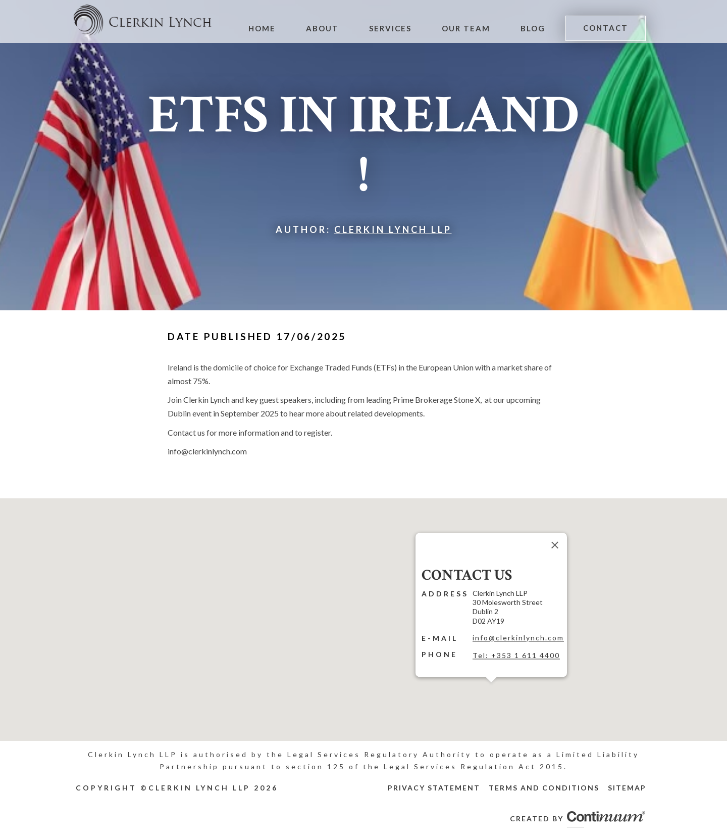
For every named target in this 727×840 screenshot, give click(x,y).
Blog (534, 28)
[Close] (555, 545)
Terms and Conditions (544, 787)
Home (267, 28)
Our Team (468, 28)
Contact (606, 27)
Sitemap (627, 787)
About (327, 28)
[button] (491, 688)
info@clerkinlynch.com (518, 637)
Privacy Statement (434, 787)
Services (394, 28)
